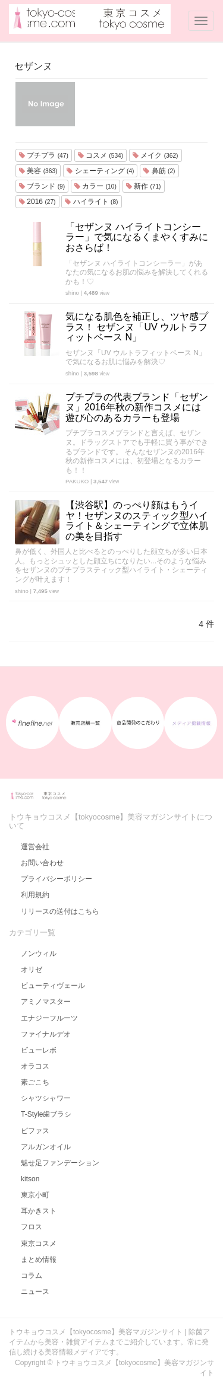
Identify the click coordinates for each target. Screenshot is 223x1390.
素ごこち (35, 1082)
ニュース (35, 1291)
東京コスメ (38, 1243)
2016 (37, 201)
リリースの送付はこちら (60, 911)
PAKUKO (77, 481)
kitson (30, 1179)
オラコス (35, 1066)
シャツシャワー (46, 1098)
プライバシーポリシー (56, 879)
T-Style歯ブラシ (46, 1114)
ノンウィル (38, 953)
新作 (143, 186)
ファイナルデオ (46, 1034)
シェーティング (100, 171)
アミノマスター (46, 1001)
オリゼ (31, 969)
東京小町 (35, 1195)
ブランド (42, 186)
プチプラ (43, 155)
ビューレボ (38, 1050)
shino (72, 292)
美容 (38, 171)
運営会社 (35, 847)
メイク (155, 155)
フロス (31, 1227)
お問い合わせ (42, 863)
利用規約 (35, 895)
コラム (31, 1275)
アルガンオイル (46, 1147)
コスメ (100, 155)
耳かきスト (38, 1211)
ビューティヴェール (53, 985)
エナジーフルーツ (49, 1018)
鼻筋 (159, 171)
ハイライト (91, 201)
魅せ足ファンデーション (60, 1163)
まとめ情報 (38, 1259)
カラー (95, 186)
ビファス (35, 1131)
